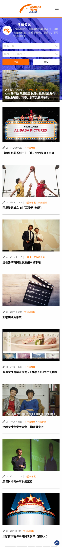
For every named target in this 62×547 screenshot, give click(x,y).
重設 (46, 62)
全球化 (28, 257)
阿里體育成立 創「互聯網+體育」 (22, 207)
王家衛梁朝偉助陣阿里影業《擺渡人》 (25, 536)
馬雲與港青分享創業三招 (17, 481)
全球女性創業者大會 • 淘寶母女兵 (23, 426)
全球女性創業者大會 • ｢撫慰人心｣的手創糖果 (30, 372)
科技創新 (44, 90)
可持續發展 (32, 90)
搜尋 (16, 62)
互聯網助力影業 (12, 317)
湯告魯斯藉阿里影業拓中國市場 (21, 262)
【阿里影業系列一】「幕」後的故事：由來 (28, 153)
